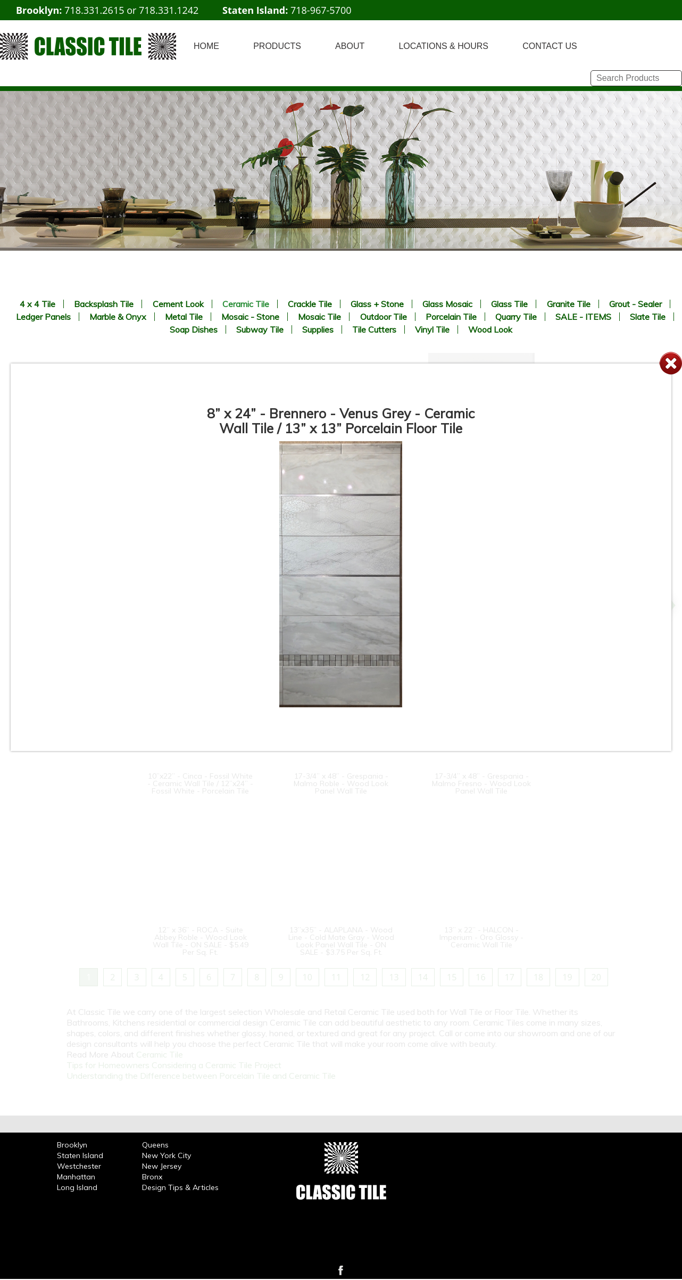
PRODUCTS (277, 46)
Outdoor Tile (383, 316)
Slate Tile (648, 316)
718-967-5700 (321, 10)
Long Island (77, 1187)
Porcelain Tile (451, 316)
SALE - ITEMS (583, 316)
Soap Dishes (194, 329)
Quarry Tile (516, 316)
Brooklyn (72, 1145)
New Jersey (161, 1166)
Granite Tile (568, 304)
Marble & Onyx (117, 316)
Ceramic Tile (245, 304)
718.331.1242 (168, 10)
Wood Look (490, 329)
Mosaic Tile (319, 316)
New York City (166, 1155)
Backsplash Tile (104, 304)
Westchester (79, 1166)
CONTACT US (549, 46)
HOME (206, 46)
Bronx (152, 1177)
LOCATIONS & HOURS (443, 46)
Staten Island (80, 1155)
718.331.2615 (94, 10)
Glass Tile (509, 304)
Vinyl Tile (432, 329)
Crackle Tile (310, 304)
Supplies (318, 329)
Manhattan (76, 1177)
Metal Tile (184, 316)
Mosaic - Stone (250, 316)
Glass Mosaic (447, 304)
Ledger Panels (43, 316)
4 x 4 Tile (37, 304)
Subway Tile (260, 329)
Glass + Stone (377, 304)
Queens (155, 1145)
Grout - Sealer (635, 304)
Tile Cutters (374, 329)
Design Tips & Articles (180, 1187)
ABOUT (349, 46)
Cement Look (178, 304)
